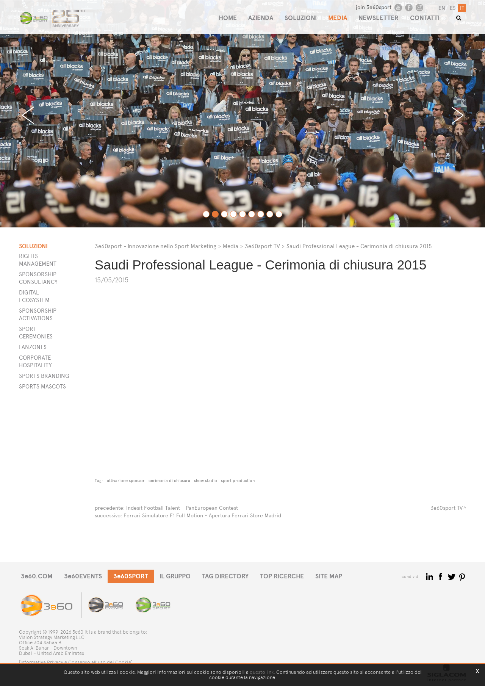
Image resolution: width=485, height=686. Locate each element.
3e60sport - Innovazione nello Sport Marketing (155, 246)
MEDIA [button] (337, 18)
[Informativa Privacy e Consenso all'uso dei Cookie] (76, 662)
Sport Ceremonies (36, 332)
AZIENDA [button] (260, 18)
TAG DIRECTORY (225, 576)
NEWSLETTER (378, 18)
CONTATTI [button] (425, 18)
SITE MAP (328, 576)
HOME (228, 18)
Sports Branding (44, 375)
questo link (262, 672)
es (452, 8)
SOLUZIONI (301, 18)
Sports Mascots (42, 386)
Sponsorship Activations (37, 314)
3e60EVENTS (83, 576)
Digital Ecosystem (34, 296)
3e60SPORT (130, 576)
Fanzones (33, 347)
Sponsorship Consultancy (38, 278)
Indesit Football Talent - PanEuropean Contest (182, 508)
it (462, 8)
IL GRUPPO (175, 576)
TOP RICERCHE (282, 576)
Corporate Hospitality (35, 361)
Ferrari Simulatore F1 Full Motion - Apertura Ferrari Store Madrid (202, 515)
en (441, 8)
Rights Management (37, 259)
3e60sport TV (262, 246)
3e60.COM (37, 576)
